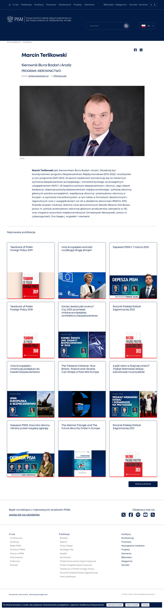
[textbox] (147, 26)
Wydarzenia (65, 5)
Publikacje (26, 5)
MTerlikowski (59, 76)
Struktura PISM (17, 550)
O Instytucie (16, 538)
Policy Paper (66, 546)
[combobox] (147, 26)
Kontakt (133, 5)
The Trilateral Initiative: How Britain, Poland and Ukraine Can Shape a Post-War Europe (80, 369)
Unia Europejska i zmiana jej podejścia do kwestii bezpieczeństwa (25, 369)
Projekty (78, 5)
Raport (63, 542)
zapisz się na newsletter (24, 515)
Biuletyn (64, 538)
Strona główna (13, 42)
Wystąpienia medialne (133, 546)
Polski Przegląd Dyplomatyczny (76, 565)
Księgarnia (120, 5)
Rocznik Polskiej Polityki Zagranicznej (79, 573)
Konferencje (127, 538)
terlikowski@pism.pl (38, 76)
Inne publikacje (68, 577)
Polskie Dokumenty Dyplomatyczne (78, 561)
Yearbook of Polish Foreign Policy (77, 569)
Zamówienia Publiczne (16, 559)
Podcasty (51, 5)
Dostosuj (145, 605)
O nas (15, 5)
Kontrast (143, 5)
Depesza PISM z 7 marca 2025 (131, 247)
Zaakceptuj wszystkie (114, 605)
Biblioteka (109, 5)
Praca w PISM (17, 554)
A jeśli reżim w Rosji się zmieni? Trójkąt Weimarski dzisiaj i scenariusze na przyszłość (131, 369)
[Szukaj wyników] (126, 25)
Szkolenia (89, 5)
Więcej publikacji (143, 484)
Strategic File (66, 550)
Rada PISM (15, 546)
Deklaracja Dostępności (38, 594)
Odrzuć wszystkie (132, 605)
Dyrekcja (14, 542)
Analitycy (39, 5)
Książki (63, 554)
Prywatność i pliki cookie (18, 594)
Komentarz (65, 557)
